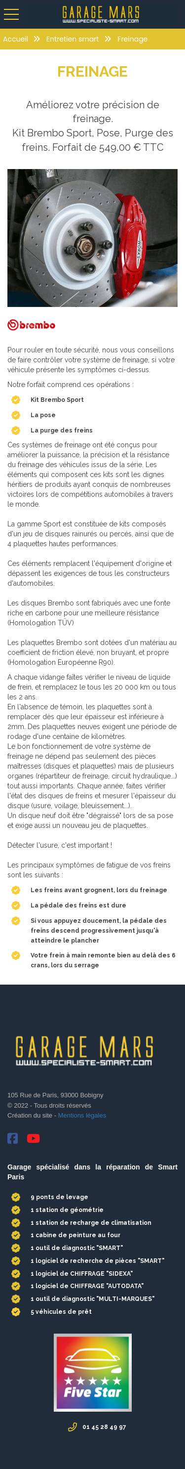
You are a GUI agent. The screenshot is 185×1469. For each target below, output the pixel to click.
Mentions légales (81, 1115)
